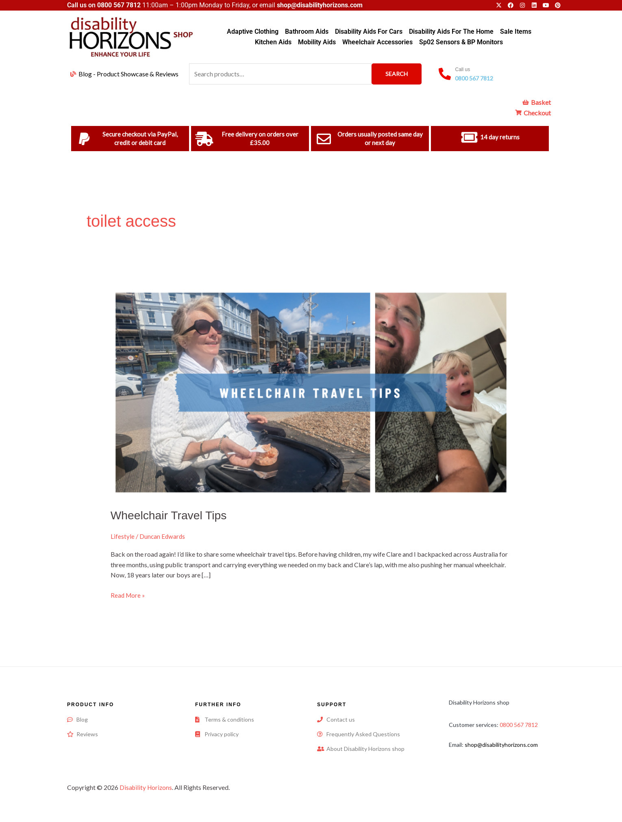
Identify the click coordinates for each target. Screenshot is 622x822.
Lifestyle (123, 536)
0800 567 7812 (119, 5)
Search (396, 73)
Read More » (128, 594)
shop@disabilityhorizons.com (501, 744)
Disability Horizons (147, 787)
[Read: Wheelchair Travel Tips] (311, 391)
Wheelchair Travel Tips (172, 515)
